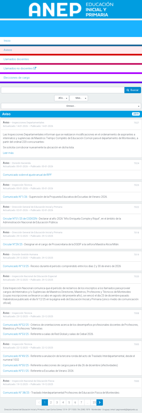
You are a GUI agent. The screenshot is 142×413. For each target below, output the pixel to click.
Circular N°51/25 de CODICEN (20, 218)
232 (95, 402)
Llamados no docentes (20, 68)
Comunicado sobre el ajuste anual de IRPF (27, 174)
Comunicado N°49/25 (16, 356)
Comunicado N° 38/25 (16, 392)
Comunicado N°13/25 (16, 266)
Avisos (8, 50)
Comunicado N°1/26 (15, 196)
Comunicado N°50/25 (16, 365)
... (87, 402)
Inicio (7, 40)
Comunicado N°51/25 (16, 370)
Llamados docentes (16, 59)
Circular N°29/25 (12, 244)
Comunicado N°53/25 (16, 334)
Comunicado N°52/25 (16, 324)
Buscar (135, 90)
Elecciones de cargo (17, 77)
